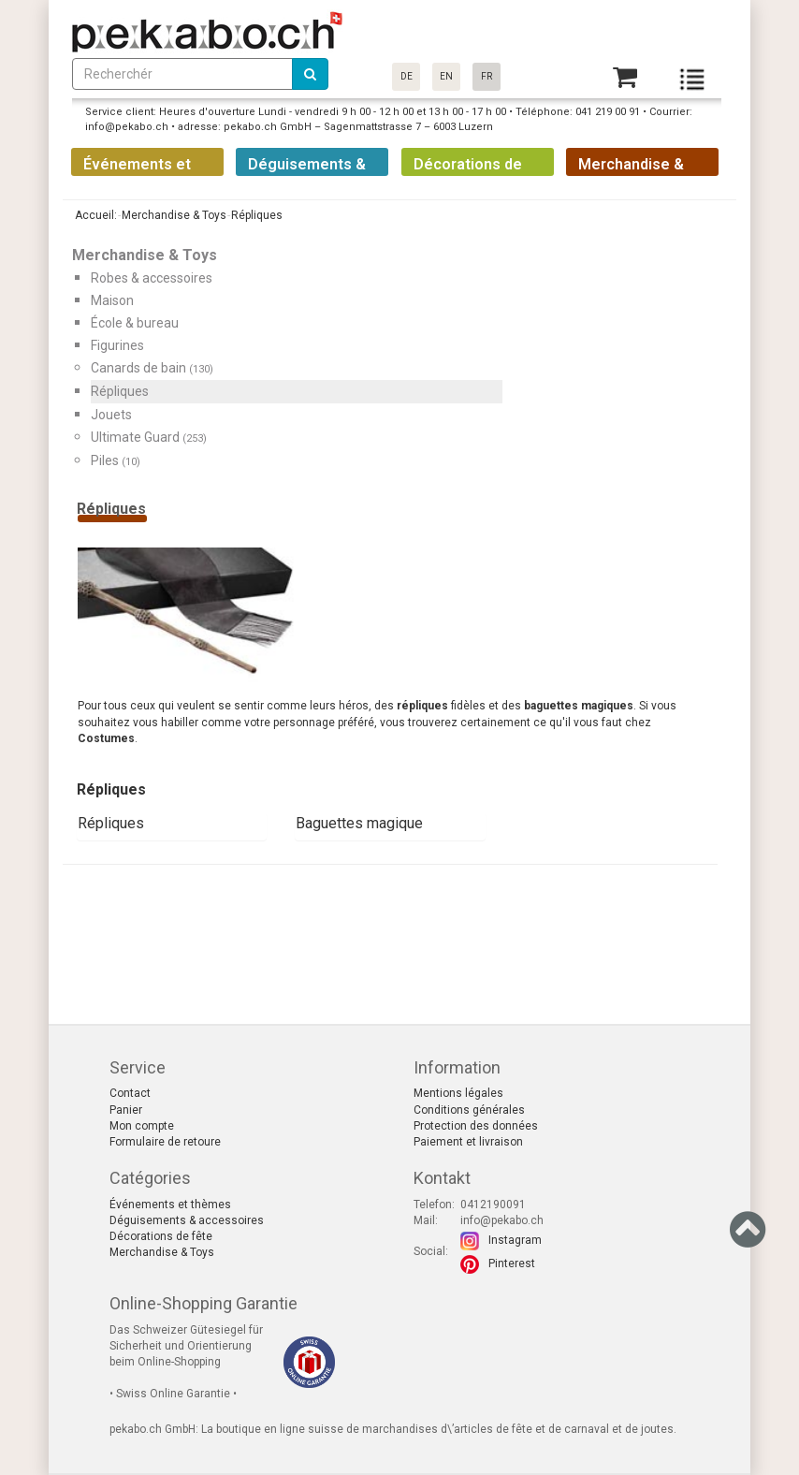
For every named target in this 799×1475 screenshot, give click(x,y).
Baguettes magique (359, 823)
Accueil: (94, 215)
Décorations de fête (160, 1236)
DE (406, 76)
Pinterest (511, 1263)
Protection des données (476, 1125)
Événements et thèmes (170, 1204)
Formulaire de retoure (165, 1141)
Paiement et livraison (468, 1141)
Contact (130, 1093)
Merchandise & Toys (161, 1252)
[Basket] (625, 77)
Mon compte (141, 1125)
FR (486, 76)
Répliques (111, 823)
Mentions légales (458, 1093)
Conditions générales (469, 1110)
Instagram (515, 1240)
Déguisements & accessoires (186, 1220)
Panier (125, 1110)
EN (446, 76)
